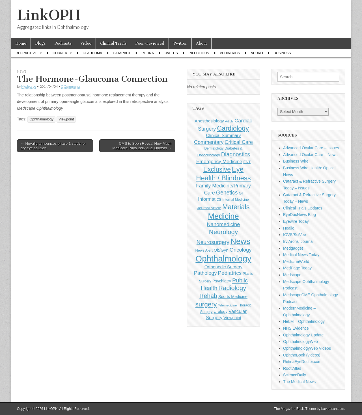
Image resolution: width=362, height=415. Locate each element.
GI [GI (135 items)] (241, 193)
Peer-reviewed (149, 43)
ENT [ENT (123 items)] (247, 162)
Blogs (40, 43)
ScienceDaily (294, 375)
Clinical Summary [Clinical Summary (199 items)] (223, 135)
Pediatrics (230, 53)
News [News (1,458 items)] (240, 241)
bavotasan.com (332, 409)
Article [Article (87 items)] (229, 121)
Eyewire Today (296, 221)
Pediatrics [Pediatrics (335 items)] (230, 273)
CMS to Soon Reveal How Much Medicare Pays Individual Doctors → (142, 145)
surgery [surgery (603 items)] (206, 304)
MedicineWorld (296, 261)
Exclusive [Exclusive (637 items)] (217, 169)
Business (282, 53)
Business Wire (295, 161)
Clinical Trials (113, 43)
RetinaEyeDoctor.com (302, 361)
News (21, 71)
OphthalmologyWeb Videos (307, 348)
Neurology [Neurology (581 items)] (223, 231)
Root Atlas (292, 368)
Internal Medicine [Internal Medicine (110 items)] (236, 200)
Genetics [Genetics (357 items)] (227, 192)
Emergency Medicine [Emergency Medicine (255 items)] (219, 161)
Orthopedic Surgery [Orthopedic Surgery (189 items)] (223, 266)
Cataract (122, 53)
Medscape (28, 86)
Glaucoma (92, 53)
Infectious (199, 53)
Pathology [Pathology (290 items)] (205, 273)
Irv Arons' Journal (298, 241)
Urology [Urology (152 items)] (220, 311)
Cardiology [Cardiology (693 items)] (233, 128)
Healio (288, 228)
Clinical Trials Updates (302, 208)
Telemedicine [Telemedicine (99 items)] (227, 305)
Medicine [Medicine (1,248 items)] (223, 216)
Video (85, 43)
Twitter (180, 43)
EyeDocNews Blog (299, 214)
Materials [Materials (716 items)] (236, 207)
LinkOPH (48, 15)
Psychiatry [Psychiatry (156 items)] (221, 281)
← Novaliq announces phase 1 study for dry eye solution (53, 145)
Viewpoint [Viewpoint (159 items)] (232, 317)
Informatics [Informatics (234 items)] (209, 199)
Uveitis (171, 53)
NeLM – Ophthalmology (304, 321)
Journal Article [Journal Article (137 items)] (209, 208)
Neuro (257, 53)
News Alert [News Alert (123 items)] (204, 250)
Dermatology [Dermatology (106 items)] (214, 148)
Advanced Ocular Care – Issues (311, 148)
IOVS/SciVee (294, 234)
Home (21, 43)
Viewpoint (66, 119)
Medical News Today (301, 254)
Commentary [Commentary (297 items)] (209, 142)
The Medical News (299, 381)
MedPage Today (297, 268)
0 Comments (70, 86)
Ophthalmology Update (303, 335)
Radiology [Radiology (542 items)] (232, 287)
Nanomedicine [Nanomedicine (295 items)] (223, 224)
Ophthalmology (41, 119)
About (201, 43)
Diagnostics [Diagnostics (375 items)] (235, 154)
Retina (147, 53)
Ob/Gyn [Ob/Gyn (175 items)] (221, 250)
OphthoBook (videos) (301, 355)
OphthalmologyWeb (300, 341)
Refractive (26, 53)
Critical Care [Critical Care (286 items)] (239, 142)
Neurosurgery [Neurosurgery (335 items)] (213, 242)
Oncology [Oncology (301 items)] (241, 250)
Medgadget (293, 248)
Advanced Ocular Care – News (310, 154)
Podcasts (63, 43)
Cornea (60, 53)
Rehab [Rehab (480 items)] (208, 296)
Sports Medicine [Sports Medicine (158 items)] (232, 296)
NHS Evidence (296, 328)
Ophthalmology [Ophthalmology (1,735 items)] (223, 258)
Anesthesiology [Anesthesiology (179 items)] (209, 120)
